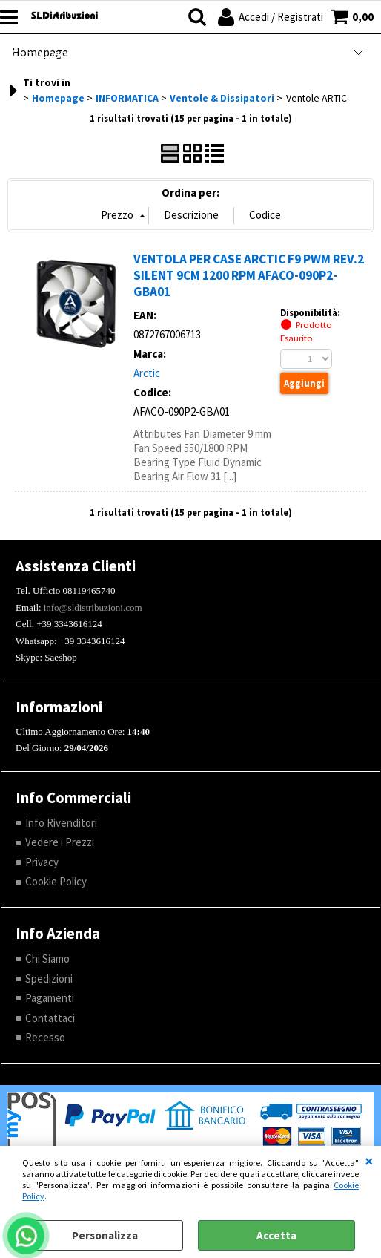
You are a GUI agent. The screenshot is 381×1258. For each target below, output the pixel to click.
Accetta (276, 1235)
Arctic (146, 373)
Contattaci (50, 1018)
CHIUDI (369, 1160)
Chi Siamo (47, 958)
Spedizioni (49, 979)
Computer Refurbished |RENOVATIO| (104, 54)
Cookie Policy (56, 881)
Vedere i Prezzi (59, 842)
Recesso (45, 1037)
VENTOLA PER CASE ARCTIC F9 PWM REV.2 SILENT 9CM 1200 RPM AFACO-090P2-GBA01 (248, 275)
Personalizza (105, 1235)
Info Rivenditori (61, 823)
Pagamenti (49, 998)
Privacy (42, 862)
